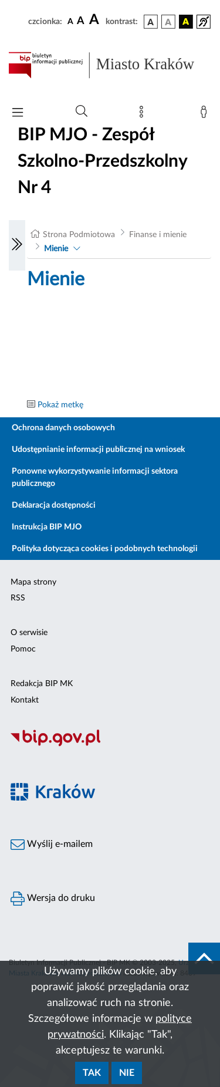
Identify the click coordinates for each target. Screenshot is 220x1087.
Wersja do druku (53, 899)
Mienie (56, 249)
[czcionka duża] (95, 20)
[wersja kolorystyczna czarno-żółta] (186, 21)
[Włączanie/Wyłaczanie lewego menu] (17, 245)
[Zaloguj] (206, 114)
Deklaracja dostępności (54, 505)
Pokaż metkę (60, 405)
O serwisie (29, 633)
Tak (92, 1073)
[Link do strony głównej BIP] (110, 65)
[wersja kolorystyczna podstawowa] (150, 21)
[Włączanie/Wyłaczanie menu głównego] (17, 113)
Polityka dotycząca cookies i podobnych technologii (105, 549)
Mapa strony (33, 582)
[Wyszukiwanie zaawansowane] (81, 111)
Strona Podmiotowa (79, 235)
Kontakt (25, 700)
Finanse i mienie (158, 235)
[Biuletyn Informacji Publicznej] (110, 744)
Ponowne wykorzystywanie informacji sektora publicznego (95, 477)
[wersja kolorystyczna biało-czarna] (168, 21)
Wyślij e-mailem (52, 845)
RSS (18, 598)
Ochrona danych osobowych (63, 428)
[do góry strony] (204, 958)
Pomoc (23, 649)
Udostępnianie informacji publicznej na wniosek (98, 449)
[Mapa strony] (143, 114)
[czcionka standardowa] (70, 21)
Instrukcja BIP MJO (47, 527)
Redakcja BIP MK (42, 684)
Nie (126, 1073)
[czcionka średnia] (81, 21)
